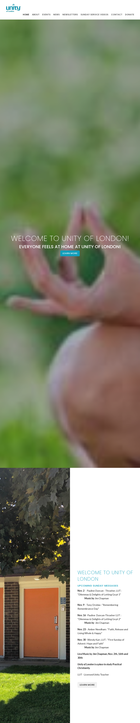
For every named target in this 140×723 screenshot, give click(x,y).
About (36, 14)
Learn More (70, 253)
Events (46, 14)
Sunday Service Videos (94, 14)
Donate (129, 14)
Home (26, 14)
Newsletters (70, 14)
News (56, 14)
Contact (116, 14)
